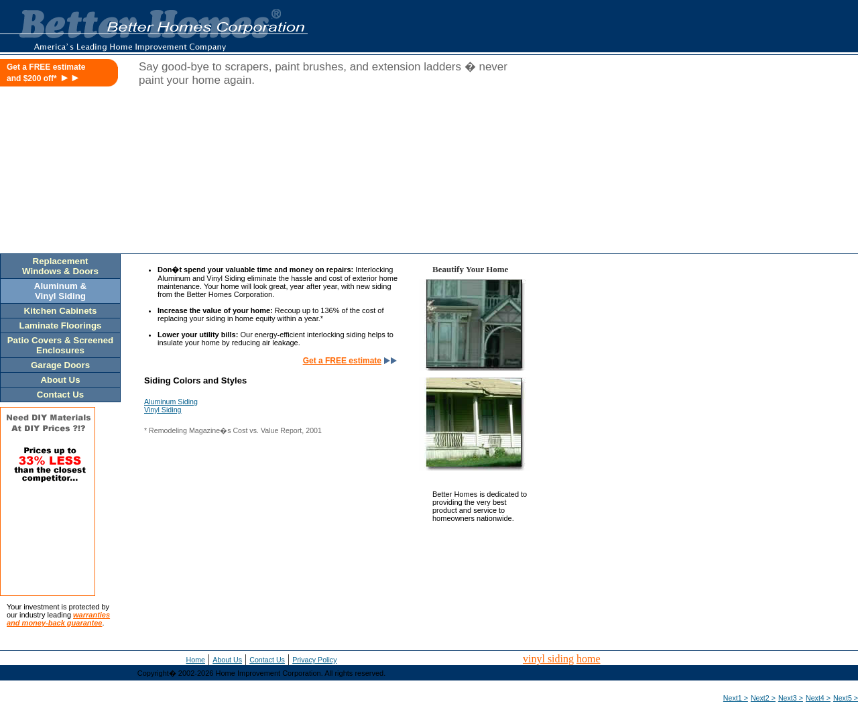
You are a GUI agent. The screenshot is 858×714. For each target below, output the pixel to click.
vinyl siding (548, 658)
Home (195, 660)
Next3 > (790, 698)
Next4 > (818, 698)
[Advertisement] (729, 159)
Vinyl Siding (163, 410)
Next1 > (735, 698)
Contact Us (267, 660)
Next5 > (845, 698)
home (588, 658)
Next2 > (763, 698)
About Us (227, 660)
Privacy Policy (314, 660)
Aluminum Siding (171, 402)
